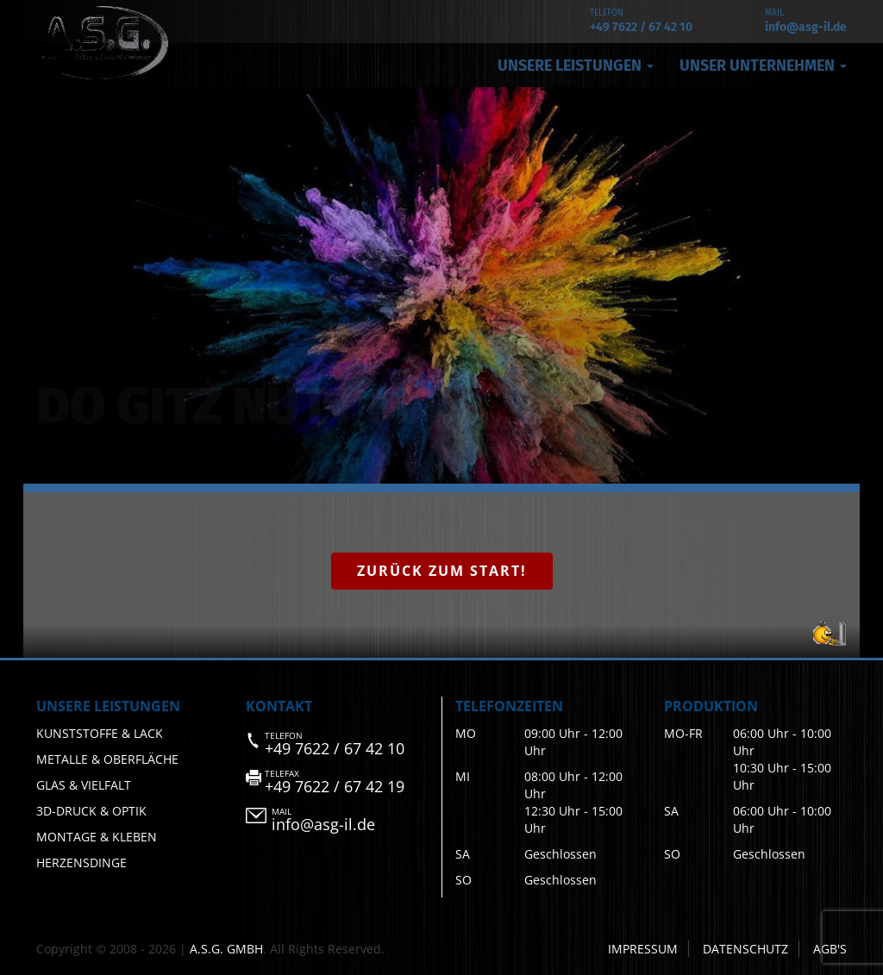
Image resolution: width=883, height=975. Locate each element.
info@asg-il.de (806, 27)
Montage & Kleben (96, 836)
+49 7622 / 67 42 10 (641, 27)
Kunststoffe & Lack (99, 733)
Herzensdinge (81, 862)
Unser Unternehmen (763, 65)
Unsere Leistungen (576, 65)
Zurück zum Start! (442, 570)
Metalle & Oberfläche (107, 759)
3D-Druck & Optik (91, 811)
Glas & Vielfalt (83, 785)
